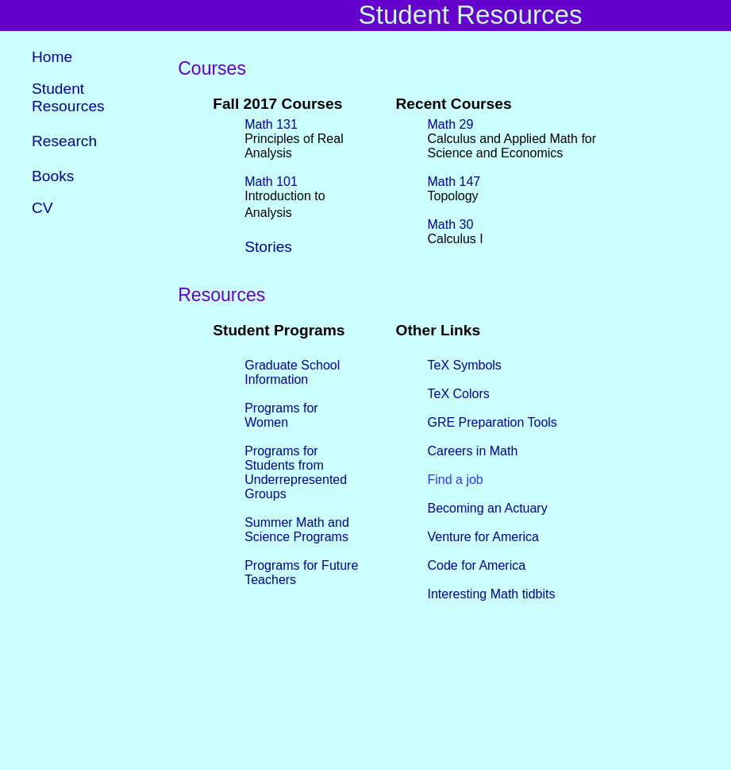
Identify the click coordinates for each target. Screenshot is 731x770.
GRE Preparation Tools (492, 421)
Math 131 (271, 123)
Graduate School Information (292, 371)
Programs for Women (280, 414)
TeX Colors (459, 393)
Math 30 (451, 223)
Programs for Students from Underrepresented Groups (295, 471)
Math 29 (451, 123)
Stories (268, 246)
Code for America (477, 564)
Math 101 (271, 181)
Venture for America (484, 536)
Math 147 (454, 181)
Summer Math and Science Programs (296, 529)
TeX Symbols (465, 364)
